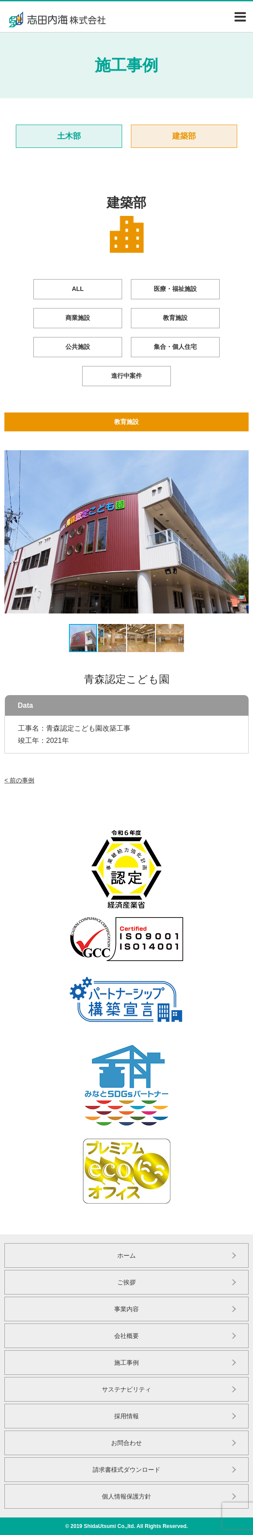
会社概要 (126, 1335)
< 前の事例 (19, 780)
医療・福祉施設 (175, 288)
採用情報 (126, 1416)
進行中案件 (126, 375)
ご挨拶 (126, 1282)
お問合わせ (126, 1442)
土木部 (69, 136)
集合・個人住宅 (175, 346)
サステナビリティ (126, 1389)
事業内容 (126, 1309)
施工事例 (126, 1362)
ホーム (126, 1255)
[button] (12, 532)
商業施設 (77, 317)
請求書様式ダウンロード (126, 1469)
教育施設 (175, 317)
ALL (77, 288)
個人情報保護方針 (126, 1496)
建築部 (184, 136)
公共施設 (77, 346)
